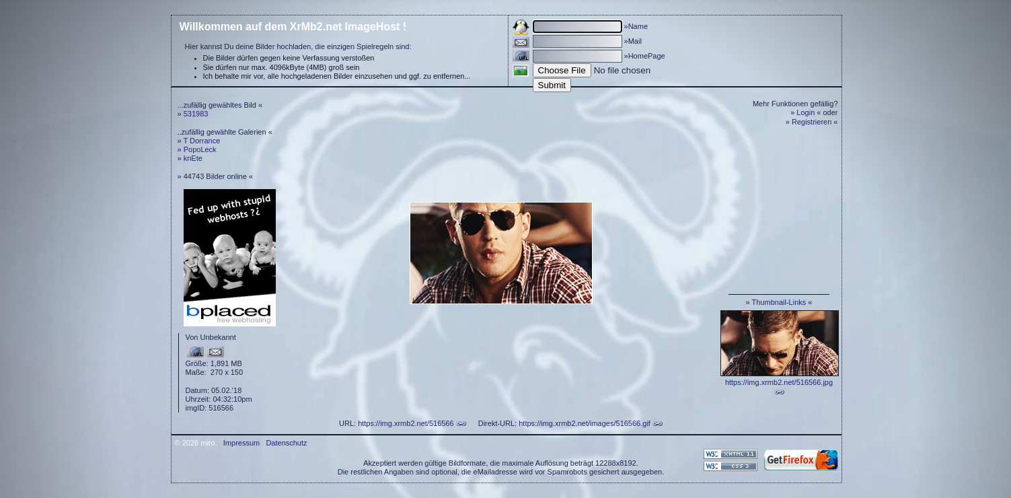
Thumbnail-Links (779, 302)
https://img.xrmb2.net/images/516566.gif (584, 423)
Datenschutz (286, 443)
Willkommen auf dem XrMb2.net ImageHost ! (293, 26)
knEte (193, 158)
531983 (196, 114)
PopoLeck (200, 149)
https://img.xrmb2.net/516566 (405, 423)
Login (805, 112)
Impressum (241, 443)
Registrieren (811, 122)
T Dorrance (201, 141)
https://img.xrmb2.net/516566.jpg (779, 382)
